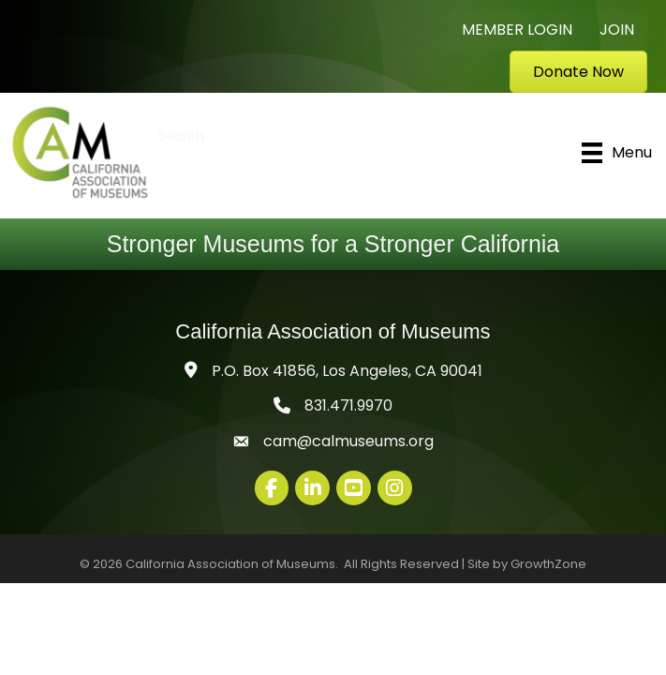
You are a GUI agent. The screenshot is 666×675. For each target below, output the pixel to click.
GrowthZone (548, 564)
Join (616, 29)
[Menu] (617, 152)
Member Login (517, 29)
